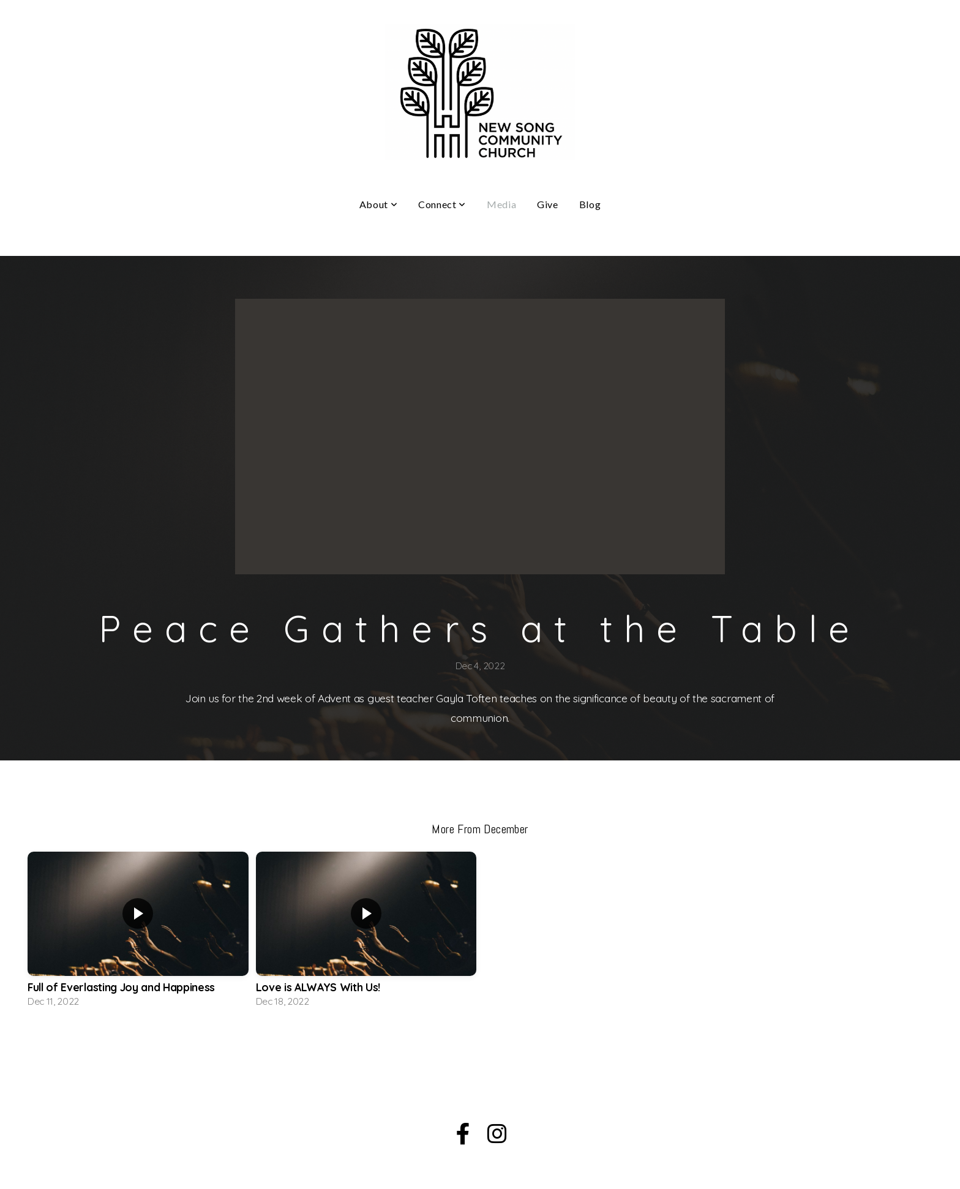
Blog (590, 204)
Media (501, 204)
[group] (138, 933)
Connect (442, 204)
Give (547, 204)
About (378, 204)
